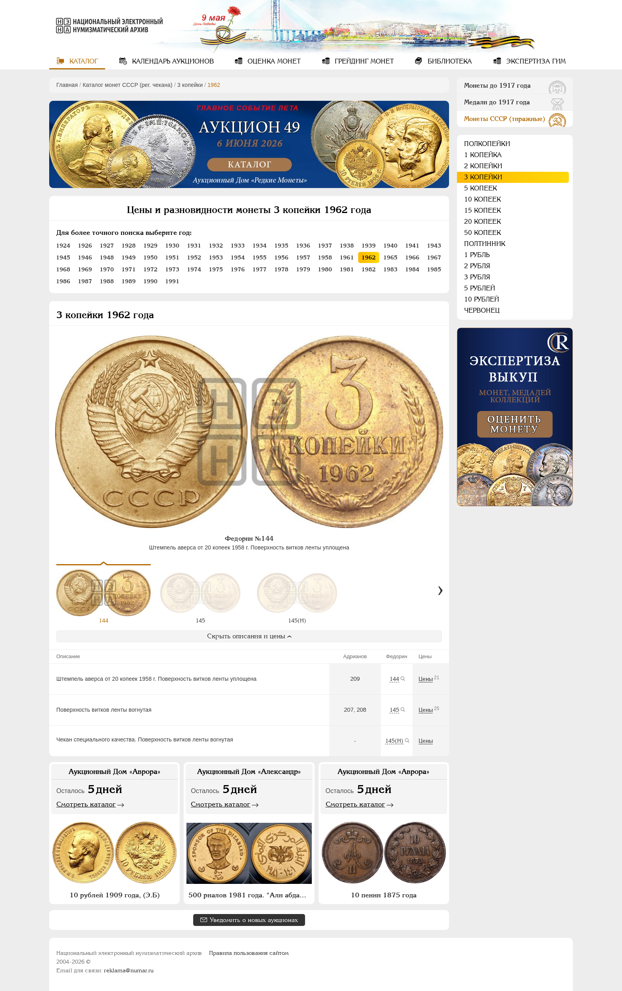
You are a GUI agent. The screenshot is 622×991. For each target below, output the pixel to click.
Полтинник (484, 244)
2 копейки (483, 166)
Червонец (482, 310)
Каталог (82, 61)
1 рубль (477, 255)
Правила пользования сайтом (249, 953)
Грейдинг (363, 61)
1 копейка (483, 155)
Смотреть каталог (86, 804)
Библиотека (449, 61)
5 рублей (479, 288)
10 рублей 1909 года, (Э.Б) (114, 895)
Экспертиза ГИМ (535, 61)
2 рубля (477, 266)
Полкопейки (487, 144)
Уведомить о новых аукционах (254, 919)
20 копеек (482, 221)
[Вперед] (440, 590)
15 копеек (482, 210)
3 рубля (477, 277)
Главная (67, 85)
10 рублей (481, 299)
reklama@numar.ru (129, 970)
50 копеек (482, 232)
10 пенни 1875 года (384, 895)
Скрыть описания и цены (249, 636)
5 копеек (480, 188)
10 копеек (482, 199)
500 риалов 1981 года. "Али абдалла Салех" (249, 895)
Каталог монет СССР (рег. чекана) (127, 85)
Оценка (273, 61)
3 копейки (190, 85)
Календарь (172, 61)
